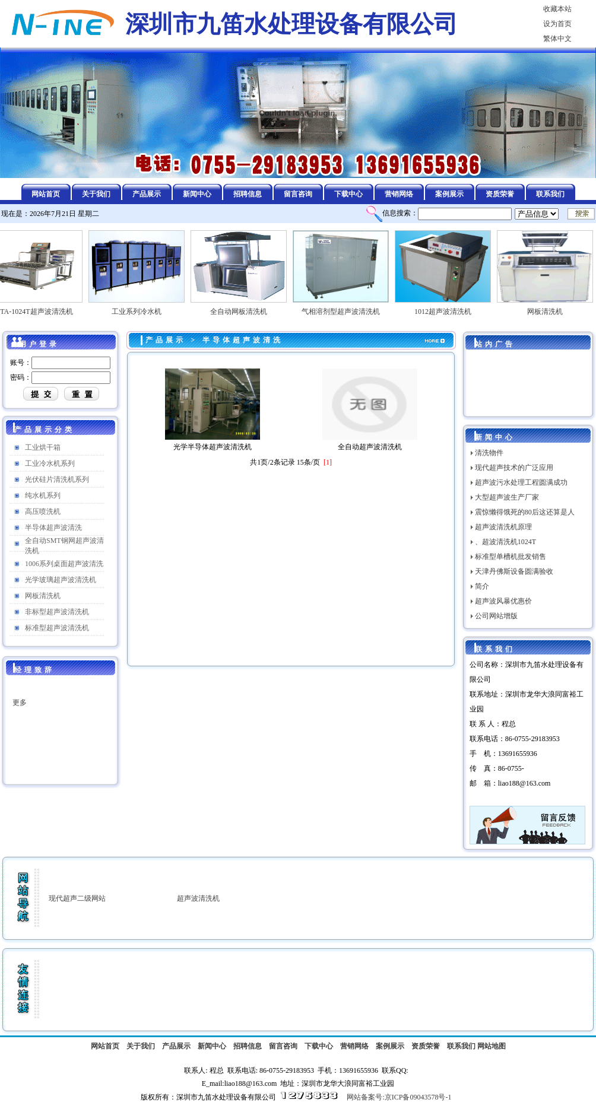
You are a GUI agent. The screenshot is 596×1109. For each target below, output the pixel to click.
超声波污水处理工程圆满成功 (521, 482)
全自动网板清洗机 (242, 308)
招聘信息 (247, 1046)
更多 (19, 705)
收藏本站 (557, 9)
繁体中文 (557, 38)
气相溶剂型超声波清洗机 (344, 308)
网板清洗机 (548, 308)
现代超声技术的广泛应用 (514, 467)
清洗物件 (489, 453)
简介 (482, 586)
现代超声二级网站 (77, 898)
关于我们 (140, 1046)
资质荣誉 (425, 1046)
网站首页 (105, 1046)
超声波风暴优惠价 (503, 601)
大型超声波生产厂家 (507, 497)
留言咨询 (283, 1046)
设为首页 (557, 24)
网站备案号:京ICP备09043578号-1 (399, 1097)
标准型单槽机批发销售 (510, 556)
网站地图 (491, 1046)
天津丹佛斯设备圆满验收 (514, 571)
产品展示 (165, 340)
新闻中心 (212, 1046)
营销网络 (354, 1046)
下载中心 (319, 1046)
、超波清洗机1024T (505, 542)
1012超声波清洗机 (446, 308)
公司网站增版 (496, 616)
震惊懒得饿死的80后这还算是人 (525, 512)
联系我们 (461, 1046)
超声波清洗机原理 (503, 527)
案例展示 (390, 1046)
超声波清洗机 (198, 898)
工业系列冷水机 (139, 308)
